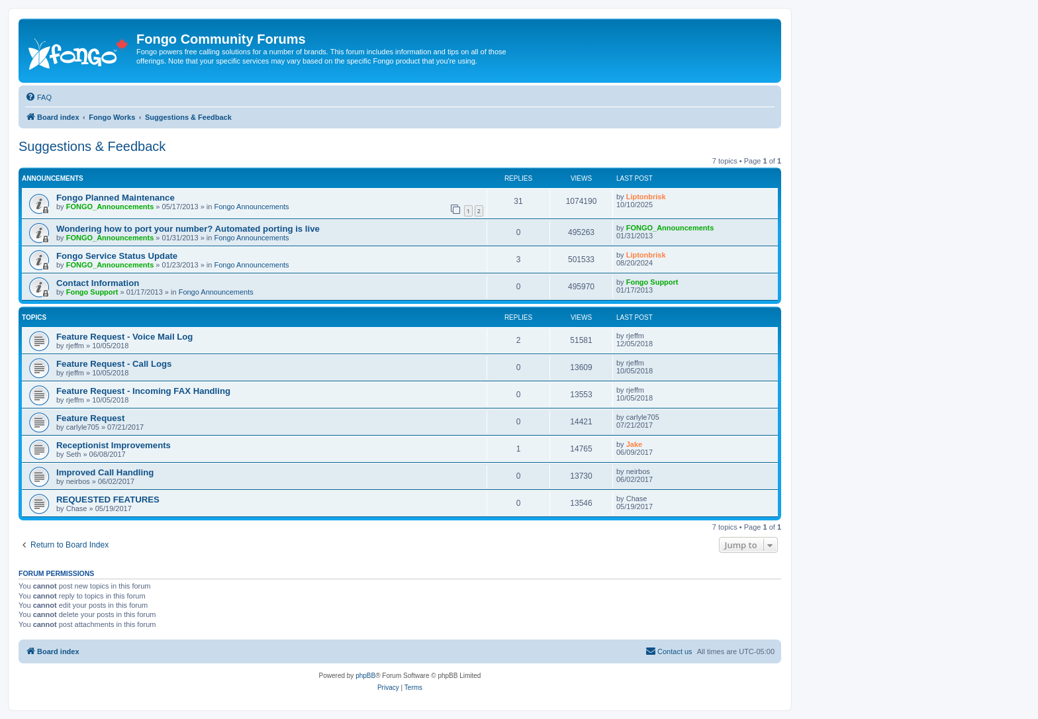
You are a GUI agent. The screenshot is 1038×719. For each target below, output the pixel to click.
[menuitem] (38, 97)
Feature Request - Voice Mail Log (124, 337)
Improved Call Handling (105, 472)
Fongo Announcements (251, 207)
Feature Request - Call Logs (113, 364)
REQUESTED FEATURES (108, 499)
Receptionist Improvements (113, 445)
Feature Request (90, 418)
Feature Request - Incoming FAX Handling (143, 391)
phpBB (365, 675)
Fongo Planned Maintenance (115, 198)
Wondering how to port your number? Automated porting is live (188, 229)
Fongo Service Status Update (116, 256)
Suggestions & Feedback (92, 146)
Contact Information (97, 283)
